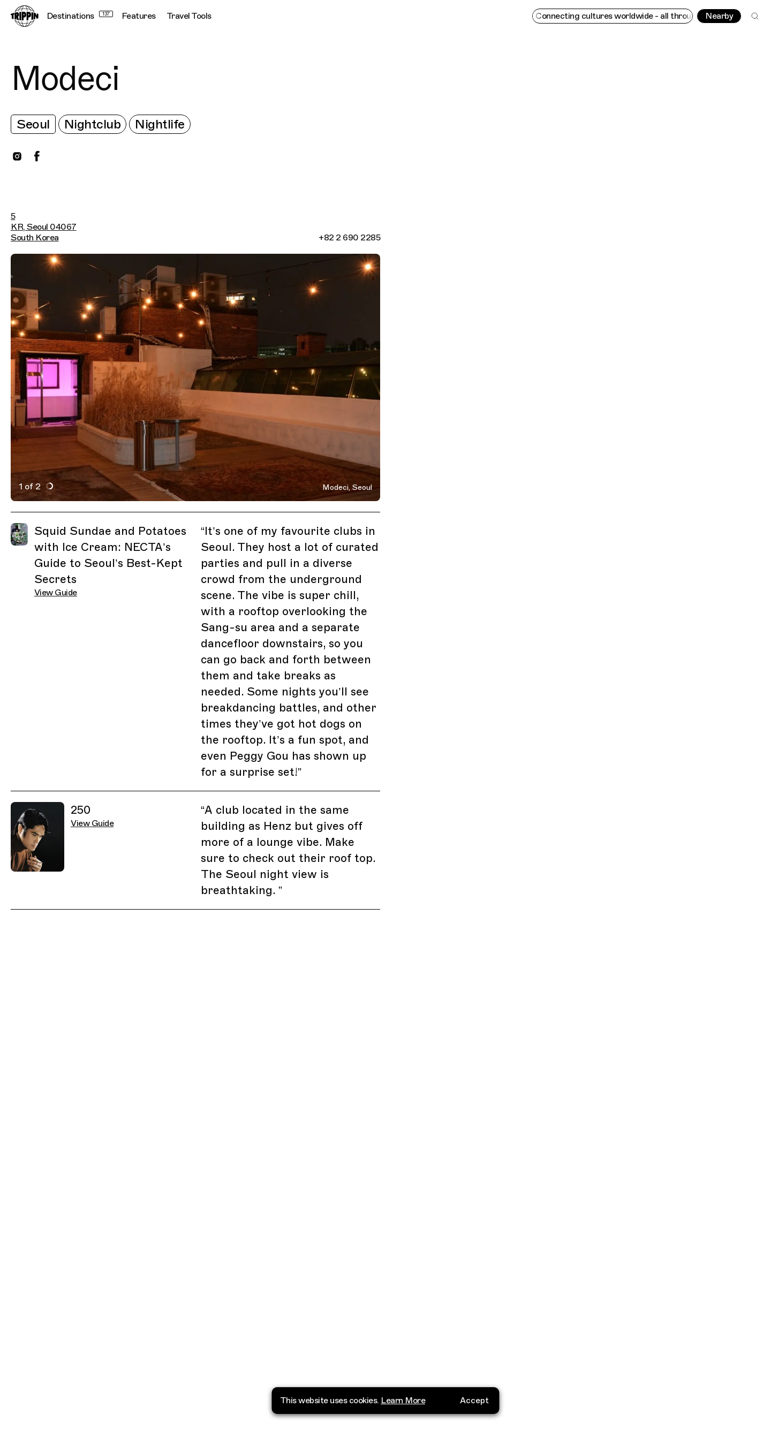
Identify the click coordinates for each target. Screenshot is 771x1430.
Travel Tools (189, 16)
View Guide (55, 592)
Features (139, 16)
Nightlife (160, 124)
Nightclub (92, 124)
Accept (474, 1400)
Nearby (719, 16)
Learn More (403, 1400)
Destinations (80, 16)
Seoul (33, 124)
